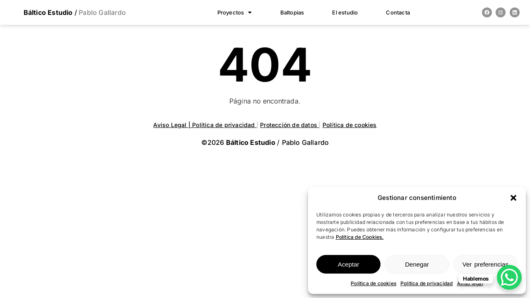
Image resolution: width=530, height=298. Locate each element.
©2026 (239, 142)
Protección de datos (289, 124)
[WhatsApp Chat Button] (509, 277)
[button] (513, 198)
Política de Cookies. (360, 237)
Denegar (417, 264)
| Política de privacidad (222, 124)
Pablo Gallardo (101, 12)
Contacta (398, 12)
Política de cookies (373, 283)
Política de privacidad (426, 283)
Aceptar (348, 264)
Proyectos (234, 12)
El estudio (345, 12)
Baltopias (292, 12)
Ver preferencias (485, 264)
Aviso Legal (170, 124)
